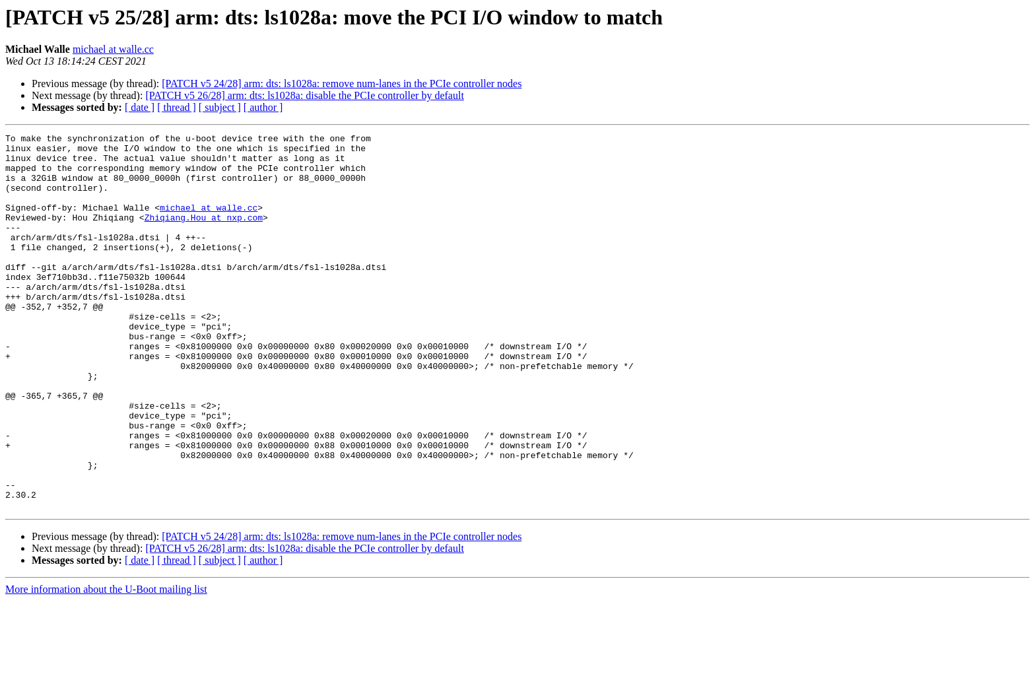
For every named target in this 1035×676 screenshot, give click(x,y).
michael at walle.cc (113, 49)
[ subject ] (220, 107)
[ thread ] (176, 107)
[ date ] (139, 107)
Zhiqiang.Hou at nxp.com (204, 235)
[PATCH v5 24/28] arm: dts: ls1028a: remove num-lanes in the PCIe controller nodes (341, 83)
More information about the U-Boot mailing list (106, 664)
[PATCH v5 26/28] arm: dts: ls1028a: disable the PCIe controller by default (304, 95)
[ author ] (263, 107)
